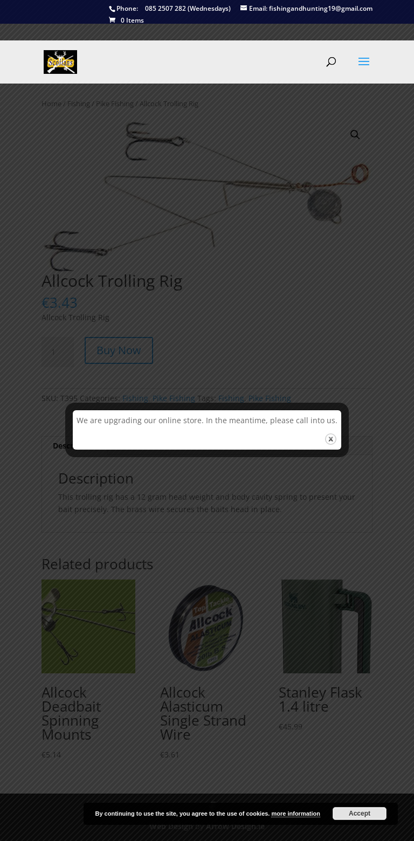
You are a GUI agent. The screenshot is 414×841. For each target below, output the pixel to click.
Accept (359, 813)
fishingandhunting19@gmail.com (306, 9)
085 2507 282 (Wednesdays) (170, 9)
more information (295, 813)
